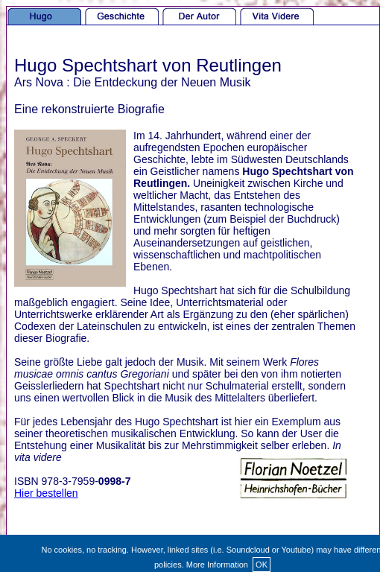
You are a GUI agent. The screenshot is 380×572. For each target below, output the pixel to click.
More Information (217, 564)
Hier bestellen (46, 493)
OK (261, 564)
